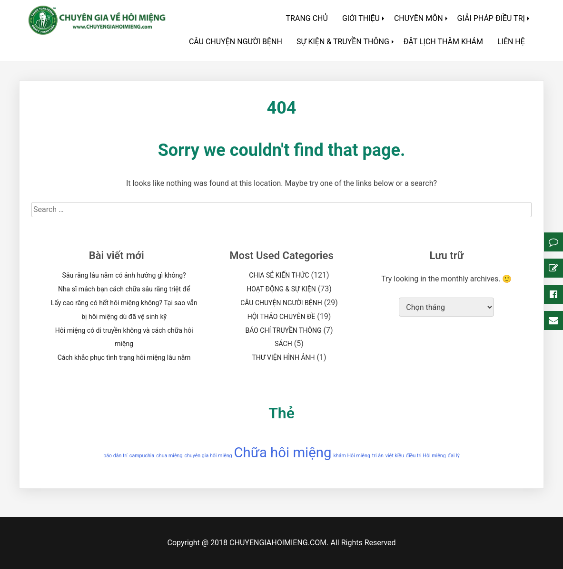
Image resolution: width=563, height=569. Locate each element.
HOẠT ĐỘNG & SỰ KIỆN (281, 289)
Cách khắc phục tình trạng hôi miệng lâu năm (124, 357)
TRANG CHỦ (307, 18)
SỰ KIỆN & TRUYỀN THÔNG (342, 41)
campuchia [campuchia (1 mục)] (141, 456)
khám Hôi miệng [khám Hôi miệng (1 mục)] (351, 456)
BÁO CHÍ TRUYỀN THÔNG (283, 330)
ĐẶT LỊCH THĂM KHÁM (443, 41)
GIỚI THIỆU (361, 18)
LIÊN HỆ (511, 41)
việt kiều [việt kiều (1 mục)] (394, 456)
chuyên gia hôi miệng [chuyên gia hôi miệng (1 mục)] (208, 456)
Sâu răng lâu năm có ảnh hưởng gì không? (124, 275)
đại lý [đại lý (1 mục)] (454, 456)
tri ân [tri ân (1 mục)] (378, 456)
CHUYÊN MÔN (418, 18)
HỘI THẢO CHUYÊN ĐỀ (281, 316)
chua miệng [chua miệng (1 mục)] (169, 456)
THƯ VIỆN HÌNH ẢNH (283, 357)
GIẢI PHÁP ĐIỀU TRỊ (491, 18)
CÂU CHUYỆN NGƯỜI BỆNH (235, 41)
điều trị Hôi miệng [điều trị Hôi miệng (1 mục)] (426, 456)
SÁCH (283, 343)
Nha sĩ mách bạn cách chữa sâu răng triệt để (124, 289)
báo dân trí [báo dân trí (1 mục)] (115, 456)
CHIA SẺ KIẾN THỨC (279, 275)
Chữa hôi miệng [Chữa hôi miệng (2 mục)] (283, 452)
